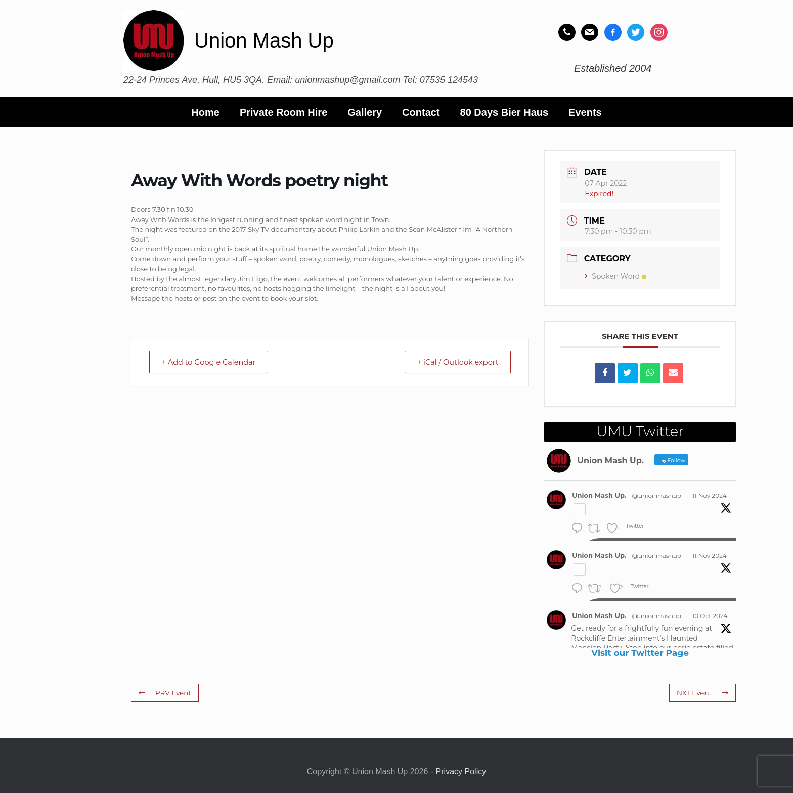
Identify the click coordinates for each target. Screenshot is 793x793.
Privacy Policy (461, 771)
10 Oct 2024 (710, 616)
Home (205, 112)
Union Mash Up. (599, 495)
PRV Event (164, 692)
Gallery (364, 112)
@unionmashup (656, 495)
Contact (420, 112)
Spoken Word (615, 276)
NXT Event (703, 692)
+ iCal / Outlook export (454, 362)
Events (585, 112)
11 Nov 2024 (709, 495)
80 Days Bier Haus (504, 112)
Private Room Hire (283, 112)
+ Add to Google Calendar (212, 362)
